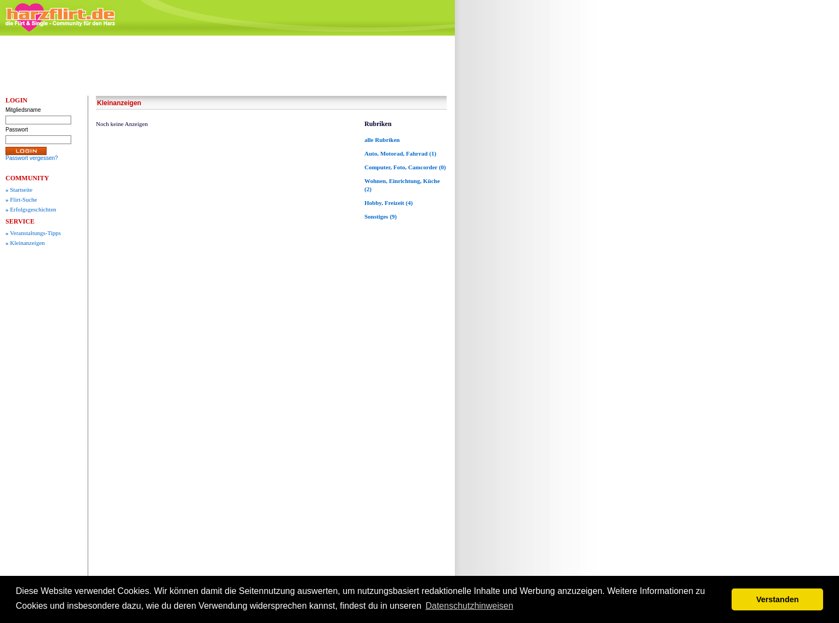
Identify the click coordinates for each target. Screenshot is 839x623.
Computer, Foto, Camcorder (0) (405, 167)
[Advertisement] (542, 205)
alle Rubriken (381, 139)
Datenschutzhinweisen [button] (469, 605)
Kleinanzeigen (25, 242)
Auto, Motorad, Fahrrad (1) (400, 153)
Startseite (18, 189)
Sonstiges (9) (380, 216)
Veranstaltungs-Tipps (33, 233)
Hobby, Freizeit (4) (388, 202)
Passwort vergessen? (31, 158)
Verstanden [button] (777, 599)
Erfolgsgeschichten (30, 209)
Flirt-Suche (21, 199)
